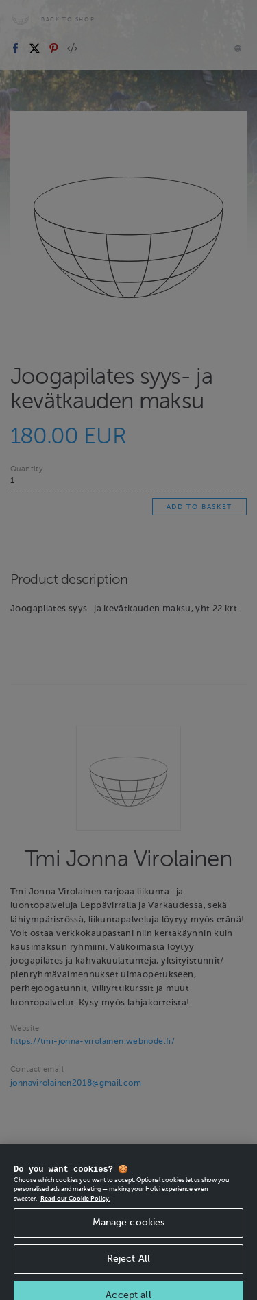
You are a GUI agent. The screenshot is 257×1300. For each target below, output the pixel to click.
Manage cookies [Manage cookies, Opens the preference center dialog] (129, 1234)
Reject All (128, 1271)
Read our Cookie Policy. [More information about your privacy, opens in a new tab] (75, 1210)
